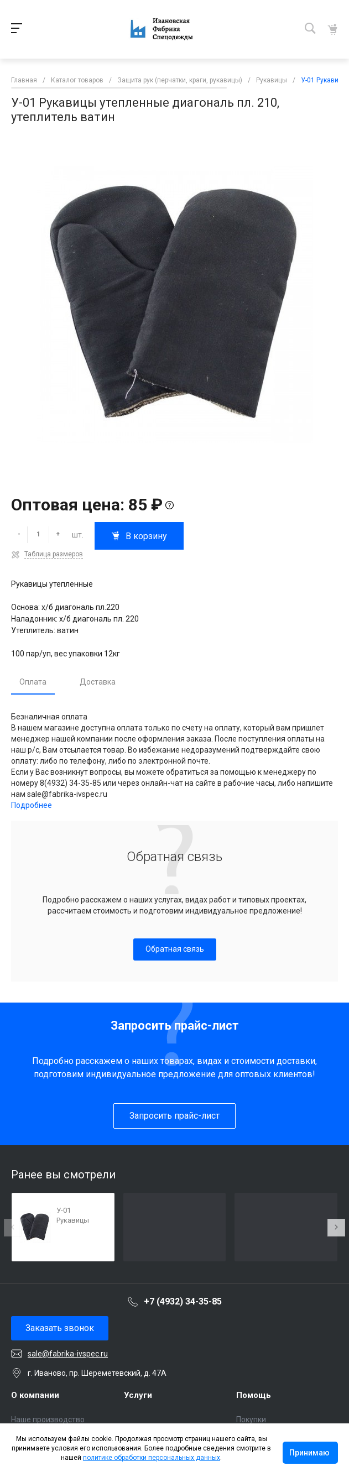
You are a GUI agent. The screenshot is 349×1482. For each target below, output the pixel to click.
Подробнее (31, 805)
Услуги (138, 1395)
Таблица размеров (53, 554)
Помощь (253, 1395)
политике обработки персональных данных (151, 1458)
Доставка (98, 681)
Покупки (251, 1419)
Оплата (32, 681)
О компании (35, 1395)
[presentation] (13, 1227)
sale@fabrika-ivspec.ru (68, 1353)
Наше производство (48, 1419)
